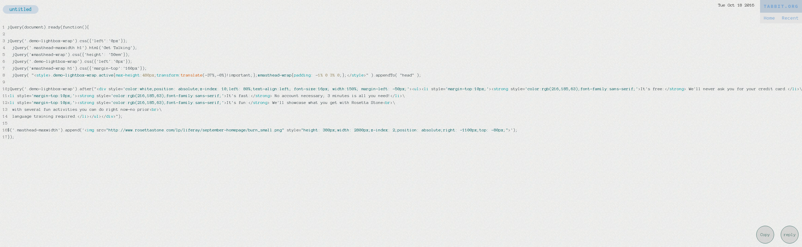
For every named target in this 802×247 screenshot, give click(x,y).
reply (790, 235)
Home (769, 18)
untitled (21, 9)
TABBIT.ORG (781, 6)
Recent (790, 18)
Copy (765, 235)
